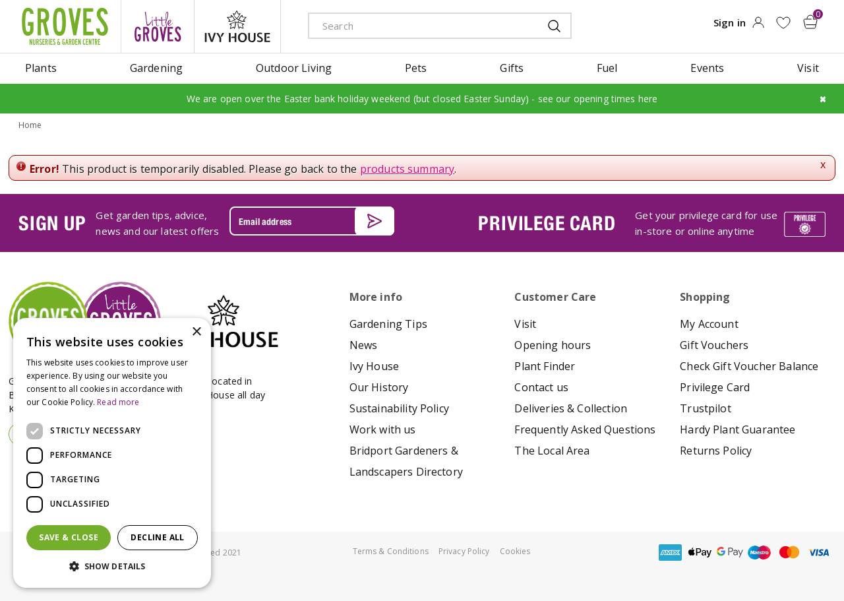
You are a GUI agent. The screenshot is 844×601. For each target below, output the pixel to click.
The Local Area (551, 450)
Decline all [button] (157, 537)
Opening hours (552, 345)
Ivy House (374, 366)
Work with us (382, 429)
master (789, 552)
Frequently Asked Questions (584, 429)
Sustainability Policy (399, 408)
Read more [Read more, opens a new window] (118, 402)
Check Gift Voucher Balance (749, 366)
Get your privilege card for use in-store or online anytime (706, 222)
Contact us (541, 387)
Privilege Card (715, 387)
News (363, 345)
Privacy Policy (464, 551)
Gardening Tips (388, 324)
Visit (525, 324)
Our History (379, 387)
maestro (759, 552)
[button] (112, 567)
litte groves (157, 26)
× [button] (196, 332)
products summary (407, 169)
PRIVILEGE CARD (546, 223)
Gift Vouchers (714, 345)
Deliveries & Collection (570, 408)
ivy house (237, 26)
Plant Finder (544, 366)
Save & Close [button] (68, 537)
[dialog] (112, 453)
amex (670, 552)
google (730, 552)
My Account (709, 324)
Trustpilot (705, 408)
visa (819, 552)
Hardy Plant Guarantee (737, 429)
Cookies (515, 551)
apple (700, 552)
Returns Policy (716, 450)
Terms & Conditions (391, 551)
